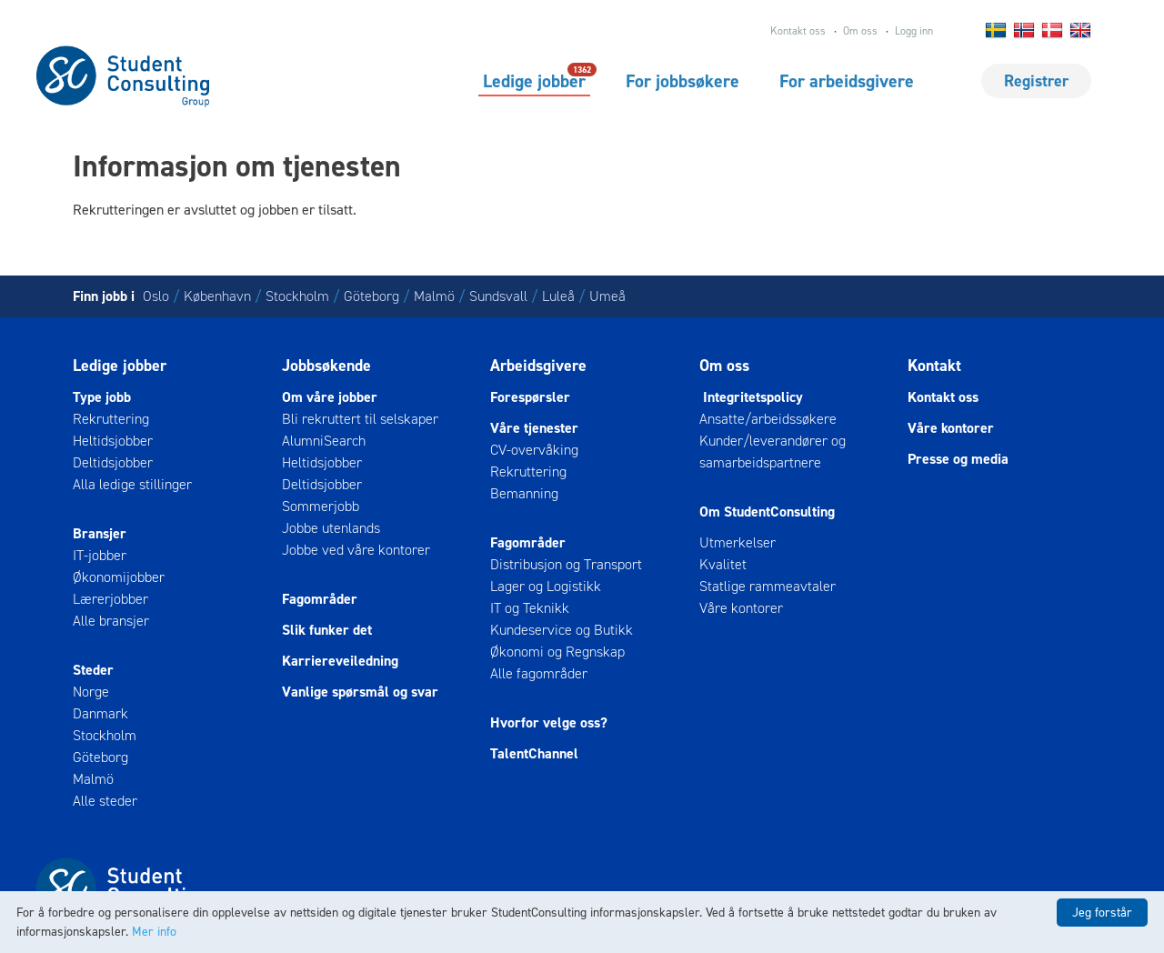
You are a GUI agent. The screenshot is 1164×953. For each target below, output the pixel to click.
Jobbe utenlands (331, 527)
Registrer (1036, 81)
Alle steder (105, 800)
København (217, 296)
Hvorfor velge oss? (548, 722)
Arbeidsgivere (538, 365)
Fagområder (319, 598)
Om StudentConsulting (767, 511)
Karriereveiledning (340, 660)
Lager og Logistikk (545, 586)
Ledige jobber (534, 80)
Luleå (558, 296)
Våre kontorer (741, 607)
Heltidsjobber (113, 440)
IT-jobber (99, 555)
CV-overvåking (534, 449)
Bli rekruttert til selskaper (360, 418)
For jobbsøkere (682, 81)
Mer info (154, 931)
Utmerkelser (737, 542)
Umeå (607, 296)
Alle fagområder (538, 673)
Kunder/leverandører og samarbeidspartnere (772, 451)
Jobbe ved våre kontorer (356, 549)
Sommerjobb (320, 506)
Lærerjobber (110, 598)
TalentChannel (534, 753)
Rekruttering (111, 418)
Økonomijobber (119, 577)
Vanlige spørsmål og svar (360, 691)
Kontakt (934, 365)
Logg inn (914, 31)
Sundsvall (498, 296)
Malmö (434, 296)
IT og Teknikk (529, 607)
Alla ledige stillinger (132, 484)
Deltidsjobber (113, 462)
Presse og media (958, 458)
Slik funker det (327, 629)
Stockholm (297, 296)
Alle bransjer (111, 620)
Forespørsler (530, 396)
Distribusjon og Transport (566, 564)
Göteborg (371, 296)
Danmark (100, 713)
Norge (91, 691)
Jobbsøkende (326, 365)
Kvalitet (723, 564)
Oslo (156, 296)
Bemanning (524, 493)
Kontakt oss (798, 31)
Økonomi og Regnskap (557, 651)
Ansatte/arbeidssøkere (768, 418)
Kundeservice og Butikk (561, 629)
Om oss (860, 31)
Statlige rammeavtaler (767, 586)
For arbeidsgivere (846, 81)
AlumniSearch (324, 440)
